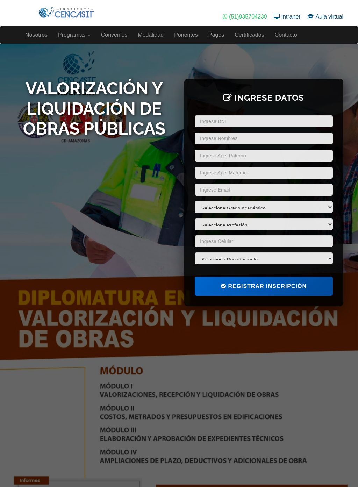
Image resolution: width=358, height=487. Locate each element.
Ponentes (186, 35)
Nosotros (36, 35)
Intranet (288, 17)
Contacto (286, 35)
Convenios (114, 35)
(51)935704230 (245, 17)
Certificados (249, 35)
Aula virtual (325, 17)
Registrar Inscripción (264, 286)
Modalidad (151, 35)
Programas (74, 35)
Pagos (216, 35)
